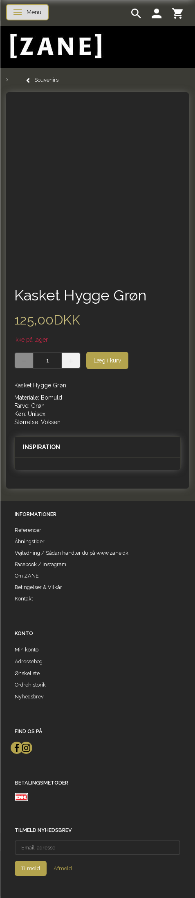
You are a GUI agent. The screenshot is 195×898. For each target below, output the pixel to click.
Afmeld (63, 868)
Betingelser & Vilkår (38, 587)
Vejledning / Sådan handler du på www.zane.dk (71, 553)
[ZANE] (55, 46)
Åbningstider (30, 541)
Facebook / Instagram (40, 564)
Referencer (28, 530)
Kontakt (24, 599)
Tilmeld (30, 868)
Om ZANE (27, 576)
